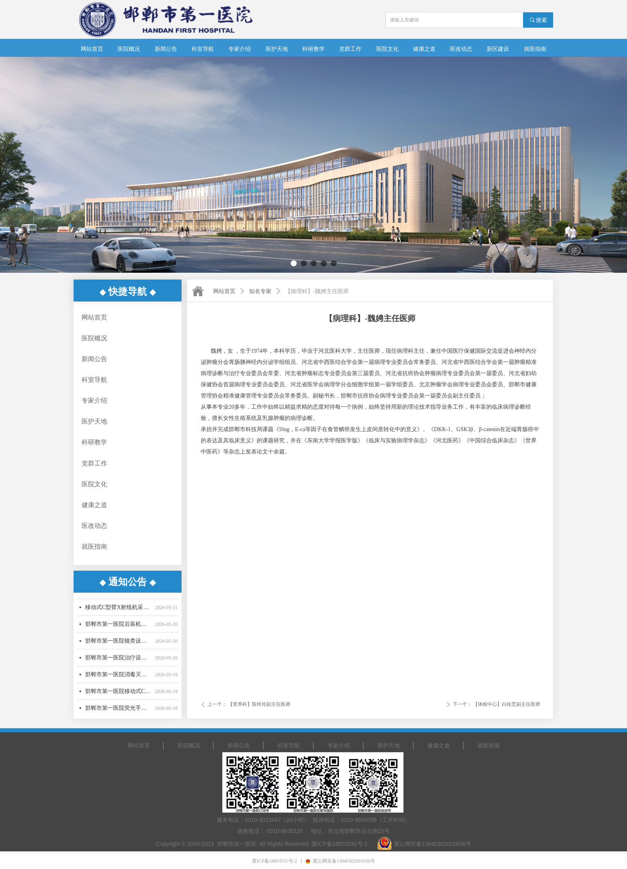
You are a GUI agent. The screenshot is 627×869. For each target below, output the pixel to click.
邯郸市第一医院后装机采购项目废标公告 (118, 626)
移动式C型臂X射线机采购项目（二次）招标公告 (118, 610)
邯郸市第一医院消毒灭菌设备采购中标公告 (118, 677)
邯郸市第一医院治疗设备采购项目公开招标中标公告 (118, 660)
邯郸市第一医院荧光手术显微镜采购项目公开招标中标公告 (118, 710)
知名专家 (260, 291)
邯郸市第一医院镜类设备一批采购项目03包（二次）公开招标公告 (118, 643)
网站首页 (224, 291)
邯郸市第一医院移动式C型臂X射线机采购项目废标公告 (118, 694)
